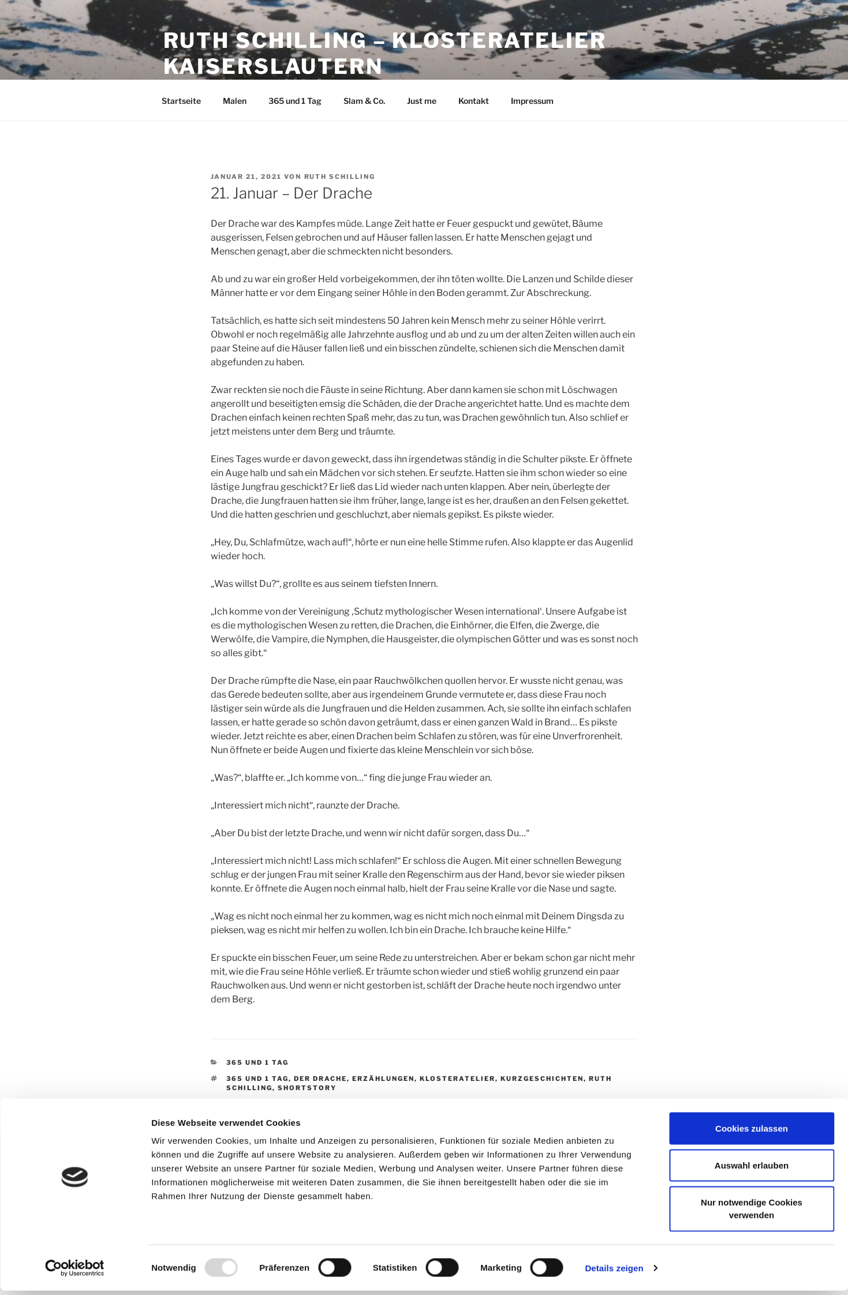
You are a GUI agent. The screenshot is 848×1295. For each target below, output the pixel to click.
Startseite (181, 101)
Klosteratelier (457, 1079)
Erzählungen (383, 1079)
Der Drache (320, 1079)
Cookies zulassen (751, 1132)
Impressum (532, 101)
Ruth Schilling (340, 177)
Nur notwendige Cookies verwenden (751, 1213)
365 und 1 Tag (295, 101)
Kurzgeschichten (542, 1079)
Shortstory (307, 1088)
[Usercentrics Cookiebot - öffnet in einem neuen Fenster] (74, 1272)
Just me (421, 101)
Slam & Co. (364, 101)
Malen (234, 101)
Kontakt (473, 101)
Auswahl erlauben (752, 1169)
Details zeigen (614, 1272)
